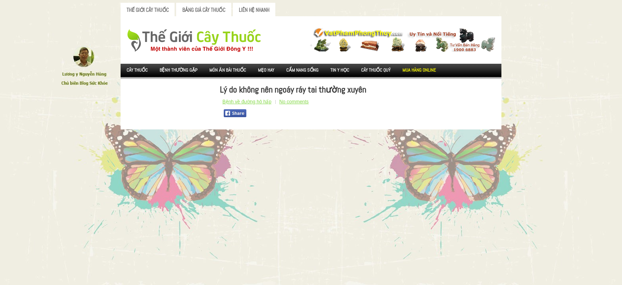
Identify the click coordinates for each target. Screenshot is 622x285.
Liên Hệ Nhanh (254, 10)
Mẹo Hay (266, 70)
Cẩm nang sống (302, 70)
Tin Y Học (339, 70)
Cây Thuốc (137, 70)
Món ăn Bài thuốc (227, 70)
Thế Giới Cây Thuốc (148, 10)
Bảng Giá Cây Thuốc (203, 10)
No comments (294, 101)
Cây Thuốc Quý (375, 70)
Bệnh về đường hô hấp (247, 101)
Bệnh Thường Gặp (178, 70)
